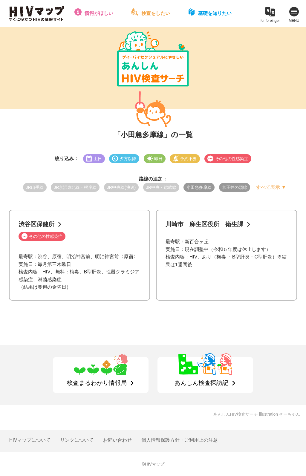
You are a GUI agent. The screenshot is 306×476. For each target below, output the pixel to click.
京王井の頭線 (234, 187)
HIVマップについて (30, 440)
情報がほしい (99, 13)
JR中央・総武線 (161, 187)
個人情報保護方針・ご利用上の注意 (179, 440)
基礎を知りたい (215, 13)
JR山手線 (35, 187)
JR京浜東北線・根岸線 (75, 187)
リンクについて (77, 440)
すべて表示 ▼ (271, 187)
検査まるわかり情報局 (97, 382)
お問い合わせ (117, 440)
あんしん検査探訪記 (201, 382)
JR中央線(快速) (121, 187)
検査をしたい (155, 13)
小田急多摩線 (199, 187)
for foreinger (270, 21)
